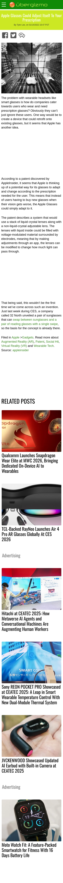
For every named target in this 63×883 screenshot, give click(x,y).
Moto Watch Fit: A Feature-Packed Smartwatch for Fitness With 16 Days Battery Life (29, 849)
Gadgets (27, 337)
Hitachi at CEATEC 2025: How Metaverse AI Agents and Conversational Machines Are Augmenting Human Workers (26, 621)
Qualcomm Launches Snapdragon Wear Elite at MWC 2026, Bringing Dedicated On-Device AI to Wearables (30, 463)
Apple (15, 337)
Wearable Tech (44, 346)
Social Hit (52, 341)
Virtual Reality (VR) (14, 346)
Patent (40, 341)
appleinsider (21, 350)
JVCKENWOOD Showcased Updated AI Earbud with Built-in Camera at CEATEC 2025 (30, 765)
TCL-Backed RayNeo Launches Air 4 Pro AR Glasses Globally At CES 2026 (30, 534)
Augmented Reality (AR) (17, 341)
